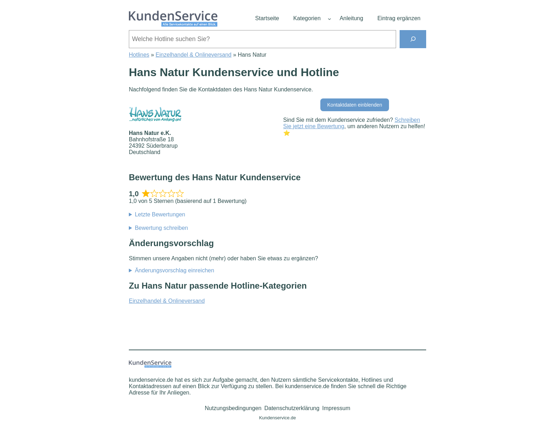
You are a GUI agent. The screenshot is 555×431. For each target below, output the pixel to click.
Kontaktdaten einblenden (354, 105)
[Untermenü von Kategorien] (329, 19)
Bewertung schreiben (161, 228)
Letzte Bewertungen (160, 214)
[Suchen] (413, 39)
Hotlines (139, 55)
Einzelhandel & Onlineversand (193, 55)
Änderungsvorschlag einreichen (174, 270)
